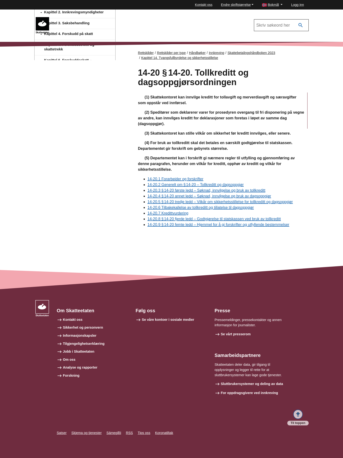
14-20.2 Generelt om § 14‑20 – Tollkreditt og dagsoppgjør (195, 185)
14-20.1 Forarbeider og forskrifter (175, 179)
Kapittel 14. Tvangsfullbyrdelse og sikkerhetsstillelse (179, 58)
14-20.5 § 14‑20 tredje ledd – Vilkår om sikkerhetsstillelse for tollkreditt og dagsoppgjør (220, 202)
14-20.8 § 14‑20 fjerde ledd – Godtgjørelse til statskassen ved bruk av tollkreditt (214, 219)
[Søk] (300, 25)
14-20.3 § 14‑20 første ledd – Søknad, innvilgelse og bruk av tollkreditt (206, 191)
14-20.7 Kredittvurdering (167, 213)
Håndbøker (197, 53)
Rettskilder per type (171, 53)
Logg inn (297, 5)
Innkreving (66, 19)
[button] (272, 4)
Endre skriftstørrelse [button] (236, 5)
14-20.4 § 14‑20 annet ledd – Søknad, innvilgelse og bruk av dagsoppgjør (209, 196)
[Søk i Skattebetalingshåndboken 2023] (281, 25)
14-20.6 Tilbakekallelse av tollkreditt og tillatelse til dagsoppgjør (200, 208)
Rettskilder (146, 53)
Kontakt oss (203, 5)
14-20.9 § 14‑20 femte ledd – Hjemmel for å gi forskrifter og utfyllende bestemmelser (218, 225)
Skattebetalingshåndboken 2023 (251, 53)
